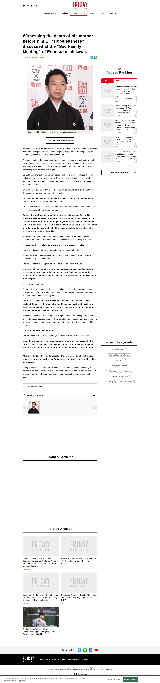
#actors (126, 371)
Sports (102, 13)
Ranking (64, 13)
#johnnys (119, 360)
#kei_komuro (126, 382)
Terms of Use (45, 659)
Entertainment (79, 13)
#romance (119, 350)
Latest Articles (50, 13)
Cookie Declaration (71, 659)
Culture (113, 13)
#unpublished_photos (119, 355)
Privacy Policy (57, 659)
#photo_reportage (119, 376)
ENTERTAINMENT (38, 57)
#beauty (112, 371)
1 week (131, 81)
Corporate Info (86, 659)
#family (109, 382)
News (92, 13)
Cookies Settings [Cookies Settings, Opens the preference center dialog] (114, 679)
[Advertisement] (60, 483)
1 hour (107, 81)
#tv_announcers (119, 366)
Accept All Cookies (130, 679)
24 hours (119, 81)
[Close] (156, 678)
